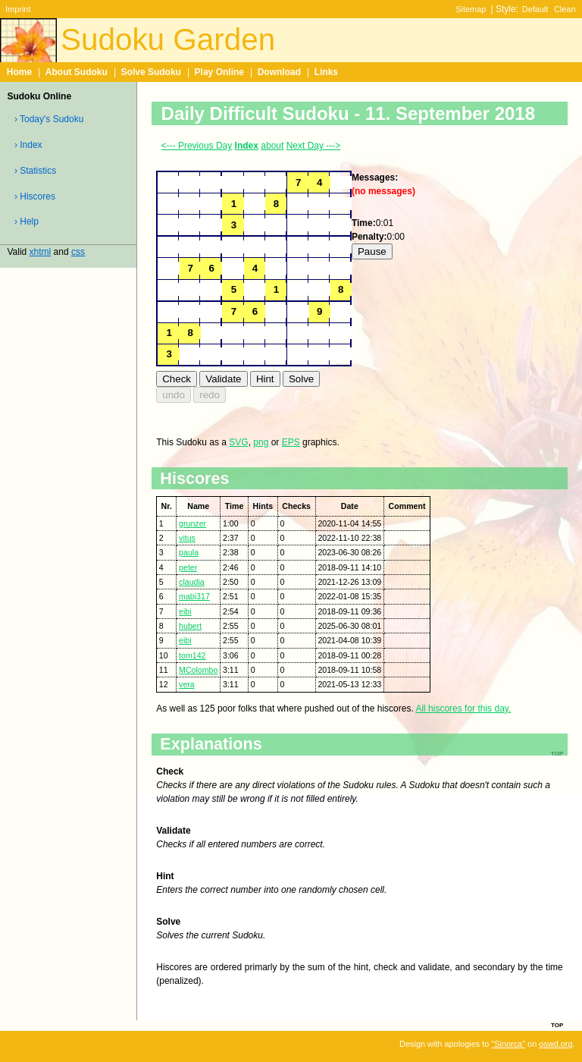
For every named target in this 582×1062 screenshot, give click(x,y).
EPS (291, 442)
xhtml (41, 252)
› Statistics (35, 170)
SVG (238, 442)
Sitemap (470, 9)
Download (279, 72)
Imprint (17, 9)
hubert (190, 625)
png (260, 442)
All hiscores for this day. (463, 708)
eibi (185, 611)
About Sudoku (76, 72)
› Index (28, 145)
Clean (565, 9)
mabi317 (194, 596)
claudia (192, 581)
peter (188, 567)
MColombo (198, 669)
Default (535, 9)
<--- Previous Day (197, 145)
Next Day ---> (313, 145)
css (78, 252)
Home (19, 72)
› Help (26, 221)
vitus (187, 537)
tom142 (192, 655)
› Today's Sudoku (48, 119)
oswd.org (555, 1043)
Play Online (219, 72)
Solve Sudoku (151, 72)
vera (187, 684)
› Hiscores (34, 196)
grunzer (192, 523)
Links (326, 72)
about (272, 145)
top (557, 1024)
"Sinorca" (508, 1043)
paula (189, 552)
